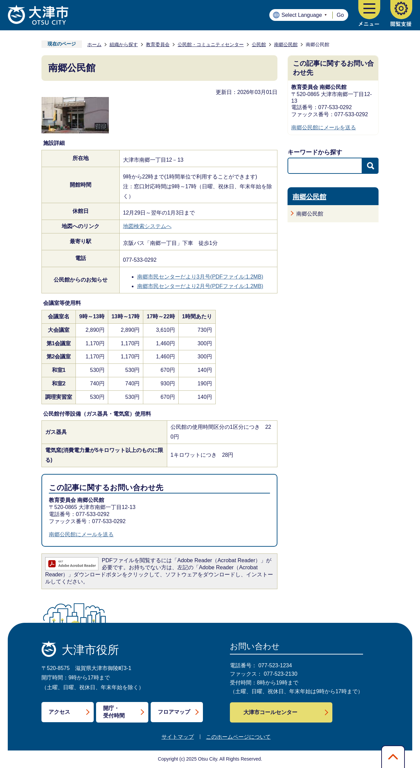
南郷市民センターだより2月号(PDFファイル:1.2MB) (200, 286)
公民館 (259, 44)
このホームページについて (238, 737)
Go (340, 15)
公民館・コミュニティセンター (211, 44)
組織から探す (124, 44)
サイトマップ (177, 737)
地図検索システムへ (147, 226)
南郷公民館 (286, 44)
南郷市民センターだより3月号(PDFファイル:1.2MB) (200, 277)
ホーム (94, 44)
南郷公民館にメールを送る (81, 534)
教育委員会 (158, 44)
